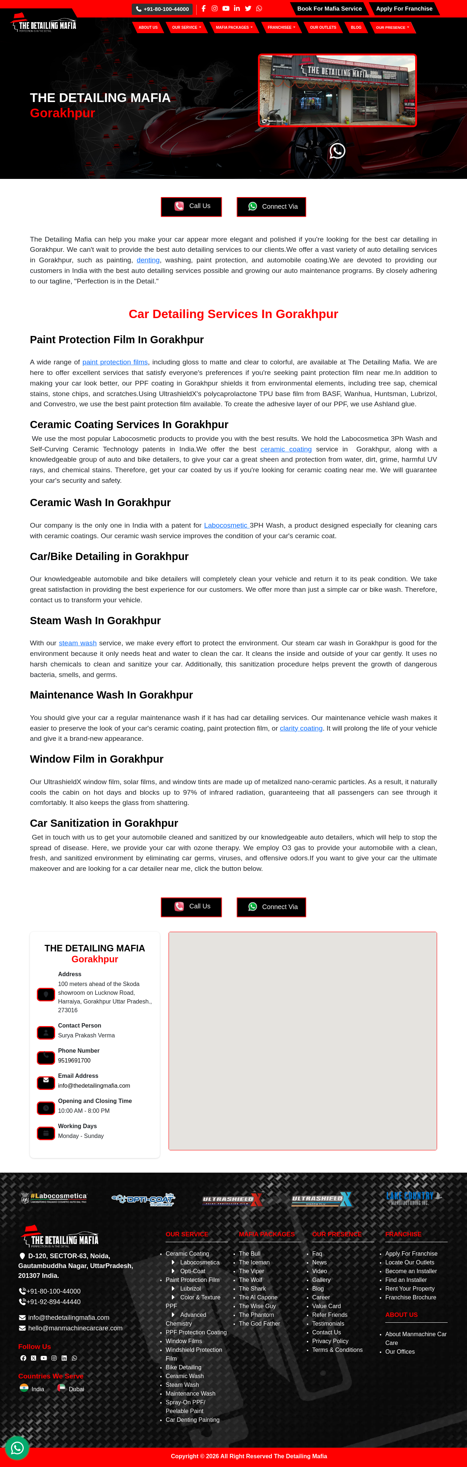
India (32, 1389)
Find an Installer (406, 1280)
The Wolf (250, 1280)
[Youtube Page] (226, 9)
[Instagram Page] (215, 9)
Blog (318, 1289)
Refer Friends (330, 1315)
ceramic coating (286, 449)
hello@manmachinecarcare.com (75, 1328)
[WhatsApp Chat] (17, 1448)
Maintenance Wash (190, 1393)
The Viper (251, 1271)
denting (148, 260)
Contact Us (326, 1332)
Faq (317, 1254)
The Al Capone (258, 1297)
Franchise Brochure (410, 1297)
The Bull (249, 1254)
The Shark (252, 1289)
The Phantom (256, 1315)
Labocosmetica (194, 1262)
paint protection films (115, 362)
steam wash (78, 643)
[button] (187, 27)
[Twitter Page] (248, 9)
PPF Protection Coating (196, 1332)
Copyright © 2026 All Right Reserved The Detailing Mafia (249, 1456)
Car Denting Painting (193, 1420)
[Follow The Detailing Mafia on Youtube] (43, 1358)
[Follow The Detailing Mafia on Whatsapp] (74, 1358)
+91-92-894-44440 (54, 1302)
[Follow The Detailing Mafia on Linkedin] (64, 1358)
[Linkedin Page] (237, 9)
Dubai (70, 1389)
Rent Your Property (410, 1289)
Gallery (321, 1280)
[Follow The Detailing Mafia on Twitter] (33, 1358)
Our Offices (400, 1352)
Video (319, 1271)
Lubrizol (185, 1289)
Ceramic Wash (185, 1376)
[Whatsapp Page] (259, 9)
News (319, 1262)
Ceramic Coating (187, 1254)
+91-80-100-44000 (162, 9)
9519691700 (74, 1060)
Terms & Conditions (337, 1350)
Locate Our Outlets (409, 1262)
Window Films (184, 1341)
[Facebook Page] (204, 9)
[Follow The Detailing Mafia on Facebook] (23, 1358)
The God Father (259, 1324)
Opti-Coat (187, 1271)
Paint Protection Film (193, 1280)
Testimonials (328, 1324)
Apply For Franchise (411, 1254)
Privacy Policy (330, 1341)
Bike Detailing (183, 1367)
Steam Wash (182, 1385)
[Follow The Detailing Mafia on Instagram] (54, 1358)
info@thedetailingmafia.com (94, 1086)
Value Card (326, 1306)
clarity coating (301, 728)
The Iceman (254, 1262)
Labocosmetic (227, 525)
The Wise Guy (257, 1306)
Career (321, 1297)
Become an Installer (411, 1271)
